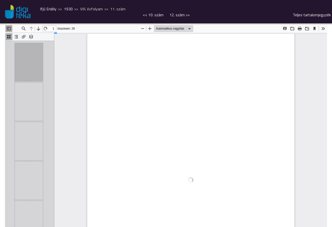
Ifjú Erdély (48, 9)
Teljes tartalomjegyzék (312, 15)
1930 (68, 9)
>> (179, 15)
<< (153, 15)
